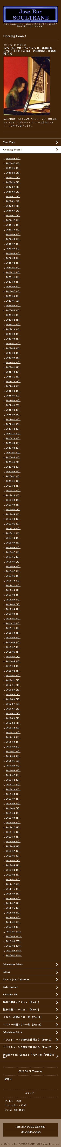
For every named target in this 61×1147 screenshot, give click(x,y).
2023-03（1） (13, 310)
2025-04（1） (13, 206)
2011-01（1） (13, 922)
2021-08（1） (13, 391)
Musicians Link (12, 1032)
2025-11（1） (13, 178)
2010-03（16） (14, 951)
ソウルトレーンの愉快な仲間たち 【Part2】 (27, 1047)
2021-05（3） (13, 405)
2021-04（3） (13, 410)
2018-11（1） (13, 533)
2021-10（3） (13, 382)
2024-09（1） (13, 235)
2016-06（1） (13, 652)
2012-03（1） (13, 870)
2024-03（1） (13, 258)
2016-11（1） (13, 628)
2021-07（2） (13, 396)
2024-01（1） (13, 268)
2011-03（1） (13, 918)
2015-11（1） (13, 685)
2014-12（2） (13, 728)
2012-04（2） (13, 865)
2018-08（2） (13, 548)
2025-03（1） (13, 211)
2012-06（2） (13, 856)
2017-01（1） (13, 619)
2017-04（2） (13, 609)
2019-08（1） (13, 505)
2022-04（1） (13, 353)
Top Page (9, 142)
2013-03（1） (13, 818)
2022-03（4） (13, 358)
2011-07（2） (13, 903)
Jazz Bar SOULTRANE (21, 1144)
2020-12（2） (13, 429)
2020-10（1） (13, 438)
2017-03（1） (13, 614)
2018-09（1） (13, 543)
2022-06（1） (13, 348)
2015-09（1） (13, 695)
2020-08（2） (13, 448)
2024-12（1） (13, 220)
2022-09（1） (13, 334)
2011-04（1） (13, 913)
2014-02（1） (13, 775)
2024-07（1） (13, 244)
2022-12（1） (13, 320)
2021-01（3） (13, 424)
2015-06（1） (13, 709)
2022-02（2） (13, 363)
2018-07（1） (13, 552)
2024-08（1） (13, 239)
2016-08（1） (13, 642)
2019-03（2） (13, 519)
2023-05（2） (13, 301)
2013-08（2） (13, 794)
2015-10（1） (13, 690)
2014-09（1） (13, 742)
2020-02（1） (13, 476)
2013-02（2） (13, 823)
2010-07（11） (14, 932)
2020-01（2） (13, 481)
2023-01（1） (13, 315)
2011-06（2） (13, 908)
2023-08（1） (13, 287)
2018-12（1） (13, 529)
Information (10, 987)
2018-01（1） (13, 576)
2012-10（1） (13, 837)
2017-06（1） (13, 600)
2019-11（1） (13, 491)
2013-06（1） (13, 804)
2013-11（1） (13, 785)
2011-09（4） (13, 894)
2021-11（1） (13, 377)
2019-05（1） (13, 510)
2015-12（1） (13, 680)
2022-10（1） (13, 329)
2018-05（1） (13, 562)
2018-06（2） (13, 557)
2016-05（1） (13, 657)
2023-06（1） (13, 296)
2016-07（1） (13, 647)
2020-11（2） (13, 434)
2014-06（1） (13, 756)
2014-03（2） (13, 770)
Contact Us (10, 994)
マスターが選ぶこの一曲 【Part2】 (22, 1025)
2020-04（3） (13, 467)
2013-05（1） (13, 808)
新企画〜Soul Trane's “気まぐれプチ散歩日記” (28, 1056)
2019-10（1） (13, 495)
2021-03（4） (13, 415)
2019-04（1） (13, 514)
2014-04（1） (13, 766)
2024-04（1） (13, 253)
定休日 (8, 1079)
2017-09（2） (13, 590)
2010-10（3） (13, 927)
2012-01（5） (13, 880)
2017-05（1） (13, 604)
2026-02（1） (13, 163)
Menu (6, 972)
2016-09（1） (13, 638)
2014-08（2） (13, 747)
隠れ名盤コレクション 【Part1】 (21, 1002)
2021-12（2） (13, 372)
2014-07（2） (13, 752)
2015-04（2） (13, 714)
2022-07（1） (13, 344)
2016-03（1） (13, 666)
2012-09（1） (13, 842)
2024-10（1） (13, 230)
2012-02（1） (13, 875)
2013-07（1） (13, 799)
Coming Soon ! (12, 150)
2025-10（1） (13, 182)
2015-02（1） (13, 723)
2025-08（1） (13, 192)
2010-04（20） (14, 946)
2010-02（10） (14, 955)
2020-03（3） (13, 472)
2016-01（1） (13, 676)
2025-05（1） (13, 201)
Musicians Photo (13, 964)
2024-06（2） (13, 249)
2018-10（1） (13, 538)
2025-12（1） (13, 173)
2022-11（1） (13, 325)
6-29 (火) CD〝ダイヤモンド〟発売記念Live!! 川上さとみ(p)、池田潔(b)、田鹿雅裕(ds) (30, 51)
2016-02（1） (13, 671)
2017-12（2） (13, 581)
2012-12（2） (13, 827)
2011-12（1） (13, 884)
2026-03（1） (13, 159)
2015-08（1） (13, 699)
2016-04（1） (13, 661)
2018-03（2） (13, 567)
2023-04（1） (13, 306)
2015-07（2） (13, 704)
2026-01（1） (13, 168)
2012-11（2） (13, 832)
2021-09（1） (13, 386)
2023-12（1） (13, 272)
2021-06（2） (13, 401)
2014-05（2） (13, 761)
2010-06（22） (14, 936)
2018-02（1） (13, 571)
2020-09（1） (13, 443)
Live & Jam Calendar (16, 979)
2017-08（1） (13, 595)
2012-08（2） (13, 846)
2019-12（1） (13, 486)
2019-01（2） (13, 524)
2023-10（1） (13, 282)
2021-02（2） (13, 419)
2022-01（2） (13, 367)
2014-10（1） (13, 737)
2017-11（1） (13, 586)
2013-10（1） (13, 789)
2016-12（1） (13, 623)
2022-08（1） (13, 339)
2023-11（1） (13, 277)
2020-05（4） (13, 462)
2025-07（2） (13, 197)
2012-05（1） (13, 861)
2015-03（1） (13, 718)
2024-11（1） (13, 225)
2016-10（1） (13, 633)
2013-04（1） (13, 813)
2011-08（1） (13, 899)
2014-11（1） (13, 733)
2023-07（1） (13, 291)
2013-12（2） (13, 780)
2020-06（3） (13, 457)
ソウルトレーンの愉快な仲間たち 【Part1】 (27, 1040)
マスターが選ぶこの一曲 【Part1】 (23, 1017)
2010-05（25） (13, 941)
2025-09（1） (13, 187)
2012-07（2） (13, 851)
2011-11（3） (13, 889)
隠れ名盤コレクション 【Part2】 (21, 1009)
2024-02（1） (13, 263)
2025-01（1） (13, 216)
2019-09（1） (13, 500)
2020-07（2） (13, 453)
